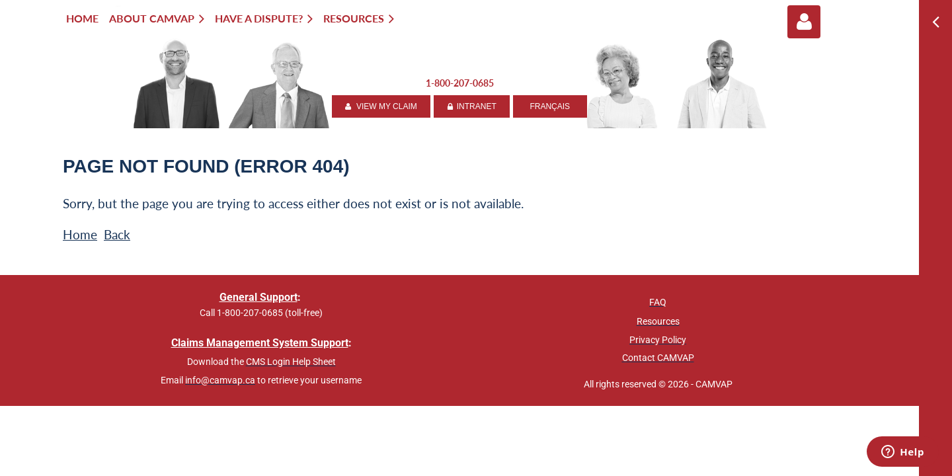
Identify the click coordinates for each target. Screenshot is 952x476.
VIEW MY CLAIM (380, 106)
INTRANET (471, 106)
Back (117, 234)
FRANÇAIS (550, 106)
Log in (803, 21)
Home (80, 234)
